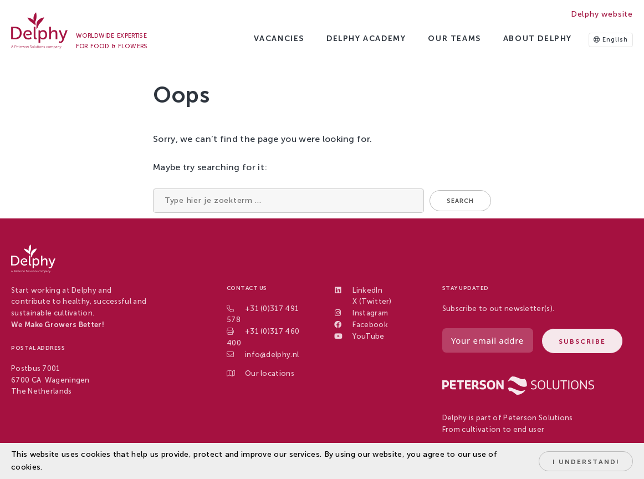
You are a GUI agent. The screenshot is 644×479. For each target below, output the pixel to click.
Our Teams (454, 38)
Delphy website (602, 14)
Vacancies (279, 38)
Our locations (269, 373)
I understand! (586, 462)
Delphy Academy (366, 38)
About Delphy (537, 38)
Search (460, 201)
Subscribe (582, 341)
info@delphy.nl (272, 354)
